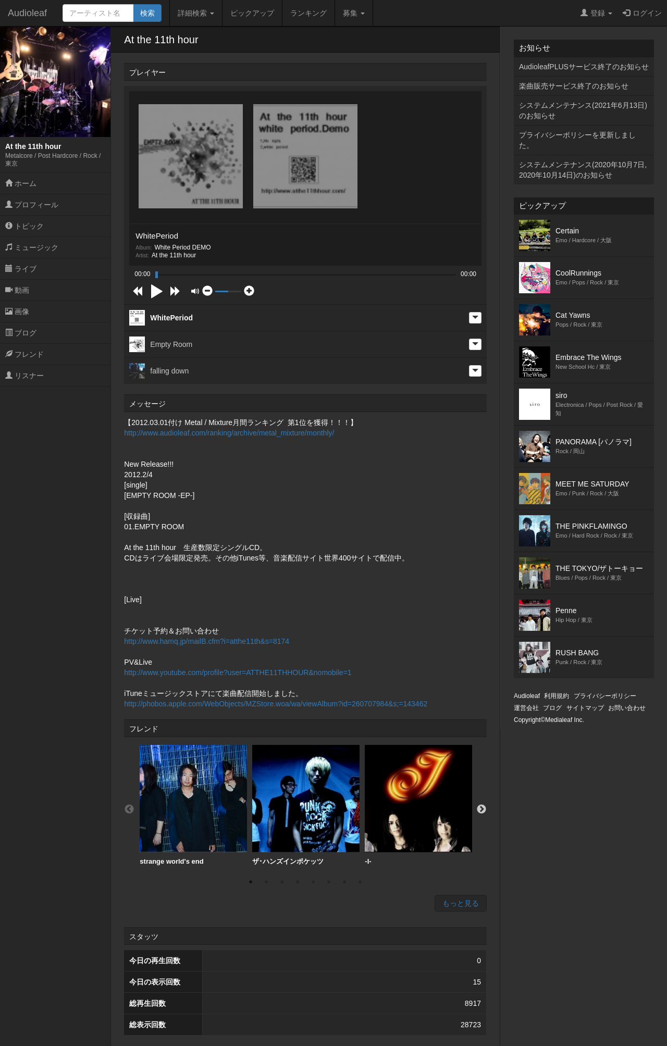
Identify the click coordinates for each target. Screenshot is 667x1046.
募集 (354, 13)
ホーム (20, 183)
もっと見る (460, 903)
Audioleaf (27, 13)
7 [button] (344, 882)
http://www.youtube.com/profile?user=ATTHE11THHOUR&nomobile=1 (237, 672)
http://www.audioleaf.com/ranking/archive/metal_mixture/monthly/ (229, 433)
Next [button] (481, 809)
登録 (596, 13)
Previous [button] (129, 809)
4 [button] (297, 882)
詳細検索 (196, 13)
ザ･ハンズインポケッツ (306, 805)
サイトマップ (585, 708)
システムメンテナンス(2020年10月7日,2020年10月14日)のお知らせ (583, 169)
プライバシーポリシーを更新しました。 (577, 140)
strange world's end (193, 805)
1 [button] (250, 882)
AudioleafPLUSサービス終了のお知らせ (584, 67)
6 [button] (329, 882)
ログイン (642, 13)
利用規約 (556, 696)
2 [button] (266, 882)
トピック (24, 226)
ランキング (308, 13)
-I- (418, 805)
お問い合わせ (627, 708)
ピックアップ (252, 13)
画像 (17, 311)
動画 (17, 290)
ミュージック (31, 247)
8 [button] (360, 882)
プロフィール (31, 205)
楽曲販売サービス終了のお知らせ (573, 86)
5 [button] (313, 882)
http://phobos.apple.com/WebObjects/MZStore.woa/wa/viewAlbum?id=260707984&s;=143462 (275, 704)
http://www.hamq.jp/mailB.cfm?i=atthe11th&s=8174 (206, 641)
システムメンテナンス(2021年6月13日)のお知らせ (583, 110)
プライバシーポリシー (605, 696)
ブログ (20, 333)
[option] (193, 805)
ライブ (20, 269)
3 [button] (282, 882)
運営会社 (526, 708)
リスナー (24, 375)
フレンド (24, 354)
